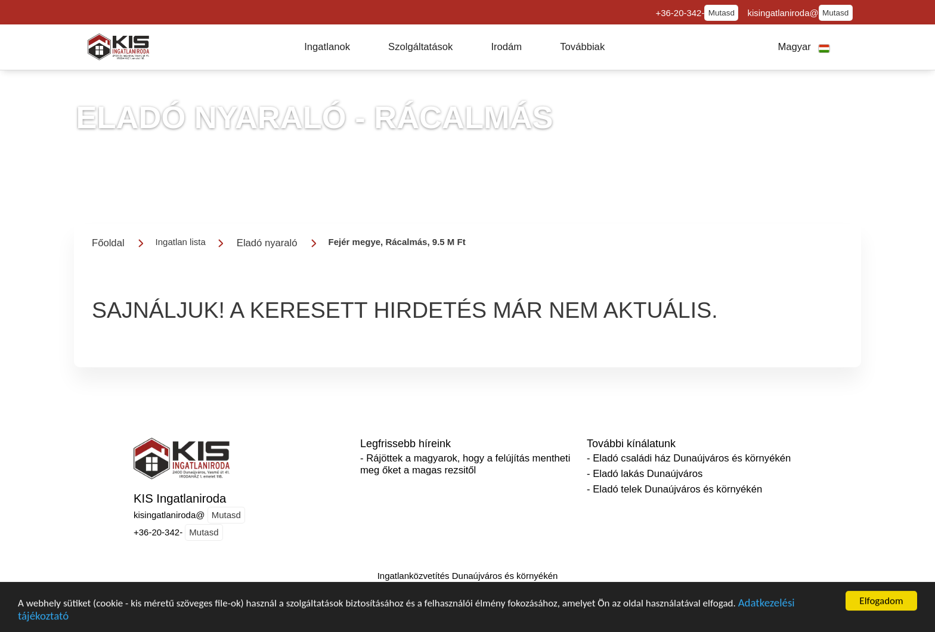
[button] (327, 47)
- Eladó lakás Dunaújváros (644, 473)
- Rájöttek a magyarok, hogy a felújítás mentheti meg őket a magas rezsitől (465, 464)
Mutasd (721, 12)
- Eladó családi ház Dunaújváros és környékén (689, 458)
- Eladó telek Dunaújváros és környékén (674, 489)
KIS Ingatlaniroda (180, 498)
